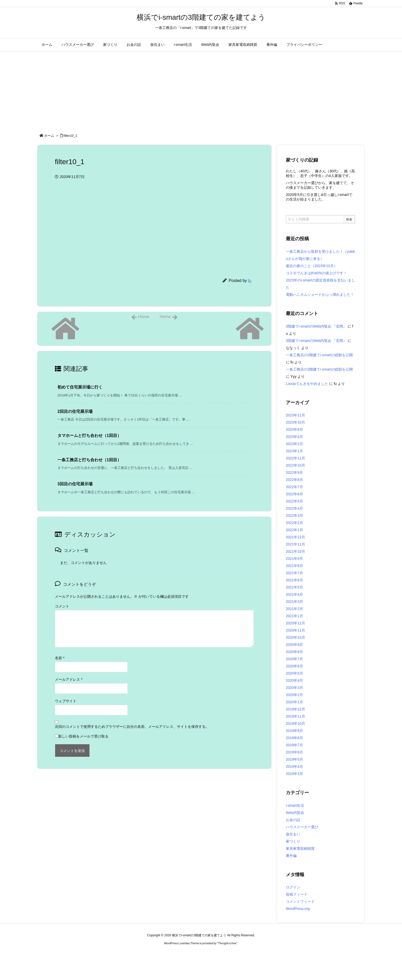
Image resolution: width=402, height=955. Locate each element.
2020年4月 (294, 680)
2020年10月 (295, 637)
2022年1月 (294, 530)
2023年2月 (294, 444)
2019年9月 (294, 731)
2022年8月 (294, 480)
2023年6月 (294, 429)
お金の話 (293, 820)
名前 (59, 658)
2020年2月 (294, 695)
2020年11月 (295, 630)
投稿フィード (296, 894)
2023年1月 (294, 451)
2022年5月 (294, 501)
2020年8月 (294, 652)
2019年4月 (294, 766)
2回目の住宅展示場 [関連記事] (75, 411)
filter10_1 (70, 136)
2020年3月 (294, 688)
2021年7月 (294, 573)
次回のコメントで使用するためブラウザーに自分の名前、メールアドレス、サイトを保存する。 (132, 727)
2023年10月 (295, 422)
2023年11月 (295, 415)
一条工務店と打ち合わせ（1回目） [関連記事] (89, 460)
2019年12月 (295, 709)
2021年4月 (294, 594)
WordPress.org (298, 909)
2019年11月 (295, 716)
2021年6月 (294, 580)
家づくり (293, 841)
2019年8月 (294, 738)
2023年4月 (294, 437)
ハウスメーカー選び (302, 827)
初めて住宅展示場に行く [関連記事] (80, 387)
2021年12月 (295, 537)
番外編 (291, 856)
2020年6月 (294, 666)
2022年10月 (295, 465)
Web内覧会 (295, 813)
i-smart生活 (295, 805)
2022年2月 (294, 523)
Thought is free (227, 943)
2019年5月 (294, 759)
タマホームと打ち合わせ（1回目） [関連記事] (89, 435)
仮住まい (293, 834)
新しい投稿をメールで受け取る (83, 736)
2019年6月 (294, 752)
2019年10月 (295, 723)
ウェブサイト (65, 701)
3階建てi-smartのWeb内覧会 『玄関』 (316, 326)
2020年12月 (295, 623)
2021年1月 (294, 616)
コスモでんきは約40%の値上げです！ (316, 273)
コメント (62, 606)
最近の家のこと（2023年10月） (311, 266)
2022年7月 (294, 487)
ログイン (293, 887)
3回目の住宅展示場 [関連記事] (75, 484)
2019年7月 (294, 745)
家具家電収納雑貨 (300, 848)
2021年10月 (295, 551)
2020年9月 (294, 645)
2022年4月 (294, 508)
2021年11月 (295, 544)
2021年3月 (294, 602)
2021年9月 (294, 559)
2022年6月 (294, 494)
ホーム (49, 136)
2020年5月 (294, 673)
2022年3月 (294, 515)
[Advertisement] (201, 90)
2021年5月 (294, 587)
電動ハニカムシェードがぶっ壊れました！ (320, 294)
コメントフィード (300, 901)
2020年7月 (294, 659)
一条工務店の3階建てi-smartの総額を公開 (319, 355)
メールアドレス (68, 679)
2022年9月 (294, 472)
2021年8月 (294, 566)
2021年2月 (294, 609)
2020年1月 (294, 702)
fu (249, 280)
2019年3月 (294, 774)
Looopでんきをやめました (307, 384)
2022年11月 (295, 458)
